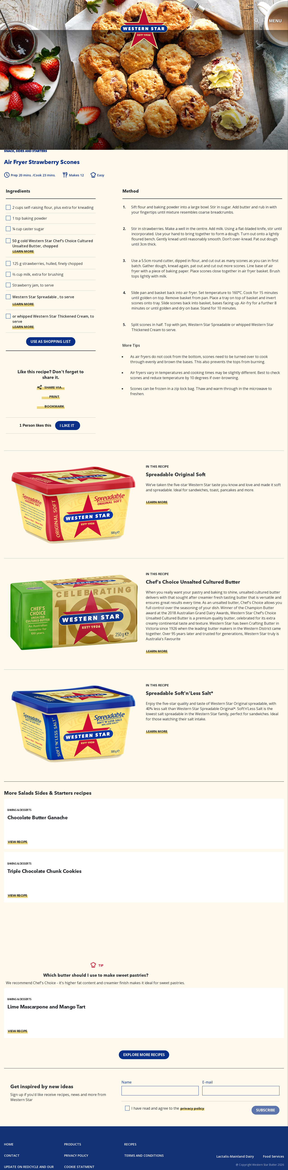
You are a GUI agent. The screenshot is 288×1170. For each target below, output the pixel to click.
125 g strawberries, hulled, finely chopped (44, 263)
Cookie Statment (79, 1167)
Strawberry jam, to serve (30, 285)
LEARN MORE (23, 251)
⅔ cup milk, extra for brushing (34, 274)
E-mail (207, 1082)
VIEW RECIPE (17, 841)
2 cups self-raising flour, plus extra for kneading (50, 207)
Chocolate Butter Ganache (37, 817)
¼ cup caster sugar (25, 228)
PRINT (54, 396)
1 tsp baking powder (26, 218)
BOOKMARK (54, 406)
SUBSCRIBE (265, 1110)
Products (72, 1144)
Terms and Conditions (144, 1155)
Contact (12, 1155)
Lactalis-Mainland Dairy (235, 1156)
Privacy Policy (76, 1155)
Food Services (273, 1156)
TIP (101, 965)
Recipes (130, 1144)
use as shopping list (51, 341)
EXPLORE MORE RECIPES (144, 1054)
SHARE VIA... (54, 387)
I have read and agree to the (165, 1108)
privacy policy (192, 1108)
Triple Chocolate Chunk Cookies (44, 871)
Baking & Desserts (19, 810)
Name (127, 1082)
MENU (275, 20)
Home (9, 1144)
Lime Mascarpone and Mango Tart (46, 1007)
